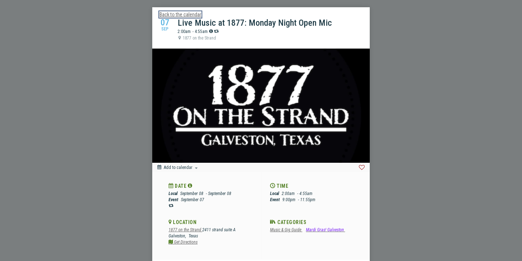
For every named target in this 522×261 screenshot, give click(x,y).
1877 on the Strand (185, 229)
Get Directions (183, 242)
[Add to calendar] (177, 167)
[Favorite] (362, 167)
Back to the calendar (180, 14)
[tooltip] (211, 31)
